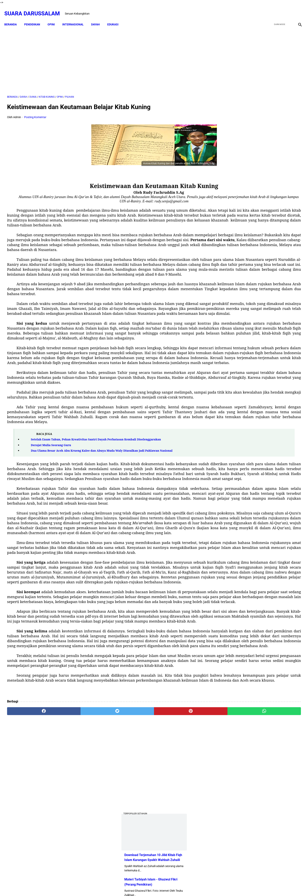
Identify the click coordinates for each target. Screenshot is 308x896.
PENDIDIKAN (35, 17)
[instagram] (296, 9)
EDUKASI (115, 17)
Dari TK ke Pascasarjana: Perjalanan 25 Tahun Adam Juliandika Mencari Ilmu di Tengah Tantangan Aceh (258, 186)
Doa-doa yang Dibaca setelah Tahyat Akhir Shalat (269, 314)
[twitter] (278, 9)
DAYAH (98, 17)
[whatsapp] (180, 850)
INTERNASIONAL (75, 17)
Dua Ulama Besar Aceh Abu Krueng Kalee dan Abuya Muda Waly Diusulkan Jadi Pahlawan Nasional (101, 515)
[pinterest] (131, 850)
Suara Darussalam (35, 9)
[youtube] (287, 9)
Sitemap (154, 886)
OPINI (54, 17)
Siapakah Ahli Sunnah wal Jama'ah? (260, 381)
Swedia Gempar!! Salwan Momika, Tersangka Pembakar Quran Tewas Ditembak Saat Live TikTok (255, 216)
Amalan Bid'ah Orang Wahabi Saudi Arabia (265, 330)
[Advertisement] (106, 56)
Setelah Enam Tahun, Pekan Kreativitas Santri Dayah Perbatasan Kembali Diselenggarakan (96, 504)
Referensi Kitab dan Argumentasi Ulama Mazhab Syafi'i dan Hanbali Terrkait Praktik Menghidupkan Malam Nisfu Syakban (270, 473)
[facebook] (269, 9)
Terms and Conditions (176, 886)
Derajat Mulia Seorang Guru (51, 510)
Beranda (13, 17)
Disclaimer (139, 886)
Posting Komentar (35, 113)
